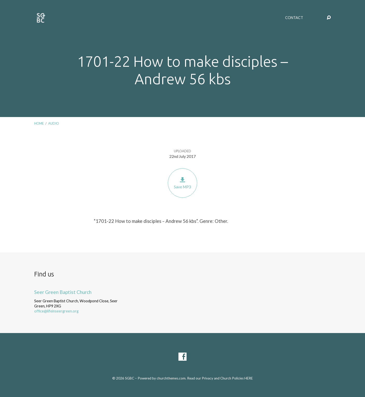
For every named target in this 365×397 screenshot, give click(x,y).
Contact (294, 18)
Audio (53, 123)
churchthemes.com (171, 378)
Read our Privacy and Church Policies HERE (220, 378)
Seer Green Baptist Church (63, 292)
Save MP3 (182, 183)
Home (39, 123)
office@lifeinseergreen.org (56, 311)
